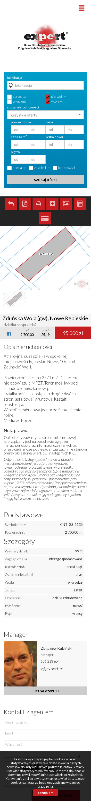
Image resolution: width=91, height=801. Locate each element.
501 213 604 (50, 661)
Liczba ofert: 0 (45, 690)
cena (49, 122)
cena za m (19, 137)
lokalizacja (14, 78)
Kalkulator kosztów (80, 204)
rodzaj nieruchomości (23, 107)
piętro (15, 152)
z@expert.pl (52, 668)
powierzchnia (21, 122)
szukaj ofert (45, 179)
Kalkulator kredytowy (45, 218)
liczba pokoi (54, 137)
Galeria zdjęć (66, 204)
